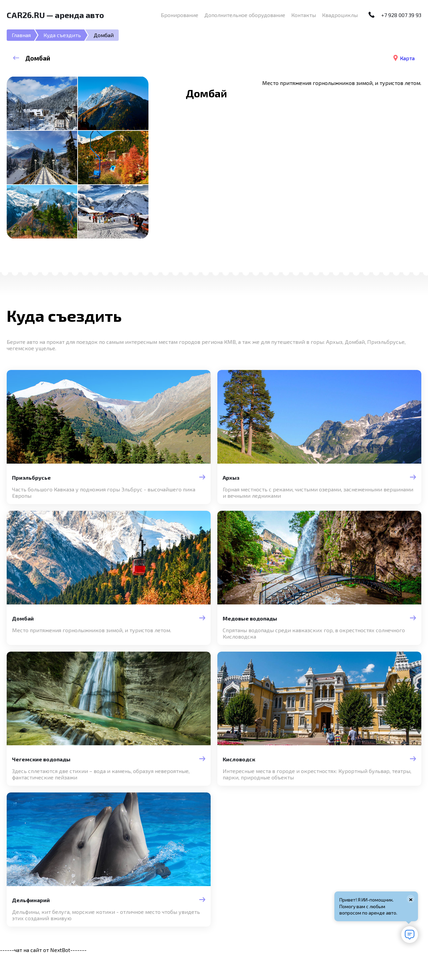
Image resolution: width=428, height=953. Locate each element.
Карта (407, 58)
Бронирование (179, 15)
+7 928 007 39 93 (401, 15)
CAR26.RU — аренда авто (55, 15)
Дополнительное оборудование (244, 15)
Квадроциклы (340, 15)
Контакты (303, 15)
